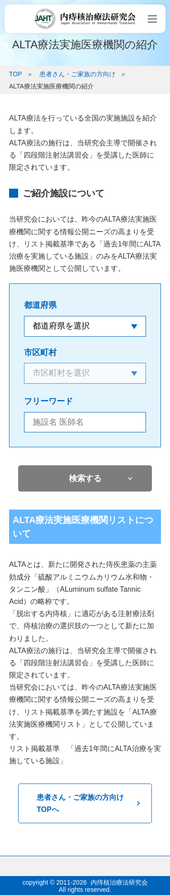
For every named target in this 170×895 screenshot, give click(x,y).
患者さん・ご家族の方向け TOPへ (84, 803)
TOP (15, 74)
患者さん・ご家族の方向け (77, 74)
